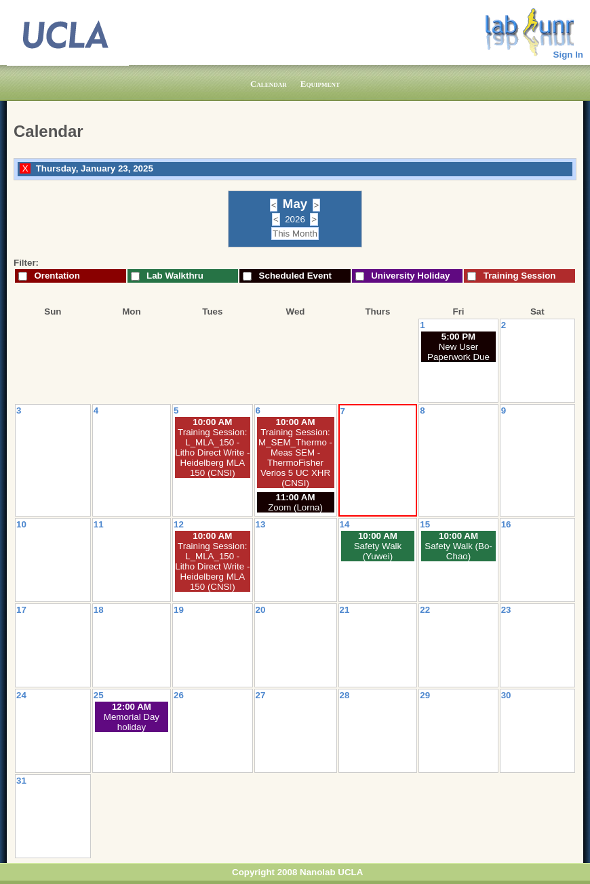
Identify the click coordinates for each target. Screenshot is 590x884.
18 (99, 610)
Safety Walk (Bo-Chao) (458, 551)
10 (21, 524)
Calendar (268, 84)
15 (425, 524)
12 (179, 524)
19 (179, 610)
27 (261, 695)
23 (506, 610)
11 (99, 524)
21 (345, 610)
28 (345, 695)
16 (506, 524)
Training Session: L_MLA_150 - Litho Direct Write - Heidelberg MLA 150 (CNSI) (212, 452)
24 (21, 695)
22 (425, 610)
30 (506, 695)
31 (21, 781)
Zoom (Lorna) (295, 507)
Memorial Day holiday (131, 722)
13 (261, 524)
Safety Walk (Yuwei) (378, 551)
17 (21, 610)
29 (425, 695)
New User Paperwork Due (458, 352)
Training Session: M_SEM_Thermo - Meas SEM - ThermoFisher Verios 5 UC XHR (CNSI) (295, 457)
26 (179, 695)
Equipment (320, 84)
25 (99, 695)
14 (345, 524)
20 (261, 610)
